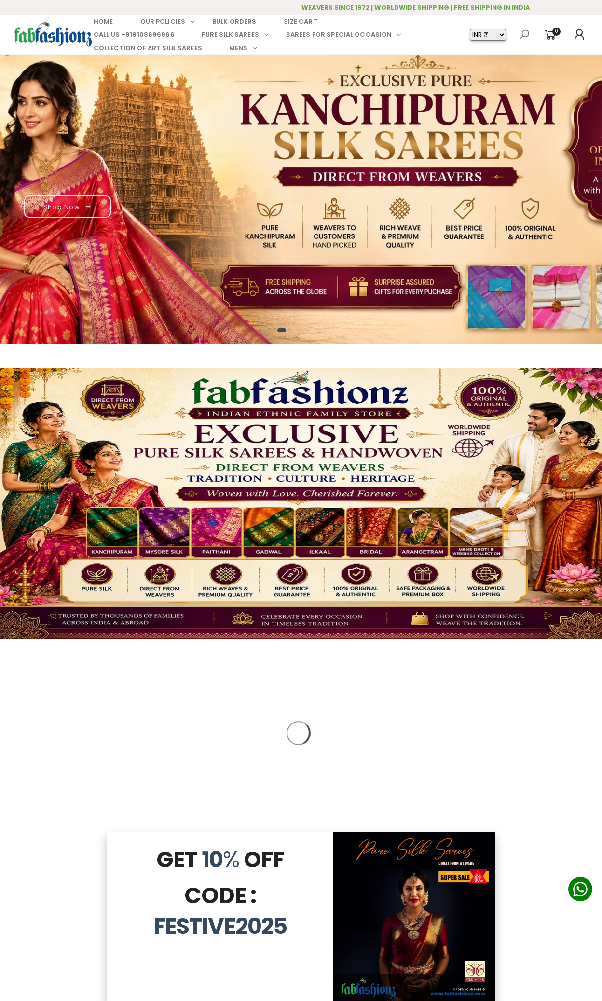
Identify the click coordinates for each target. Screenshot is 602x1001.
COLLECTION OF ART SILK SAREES (148, 48)
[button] (281, 330)
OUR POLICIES (163, 21)
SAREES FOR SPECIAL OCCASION (339, 34)
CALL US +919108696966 (134, 34)
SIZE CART (300, 21)
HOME (103, 21)
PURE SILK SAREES (230, 34)
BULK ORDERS (234, 21)
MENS (238, 48)
